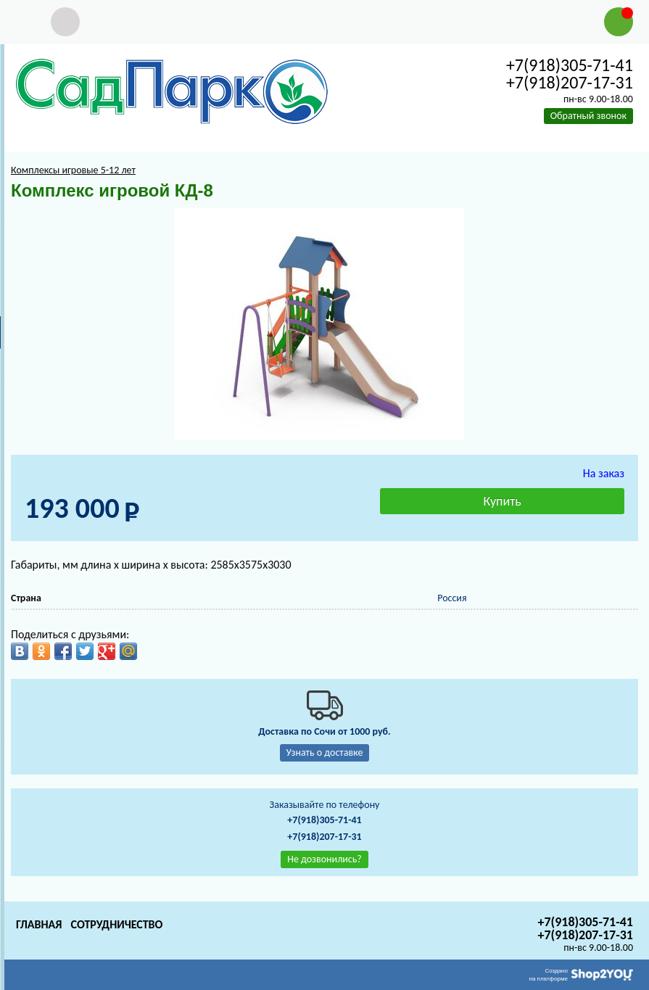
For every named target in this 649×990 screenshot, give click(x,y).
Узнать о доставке (324, 752)
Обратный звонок (588, 116)
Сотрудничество (116, 924)
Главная (39, 924)
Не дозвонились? (324, 859)
